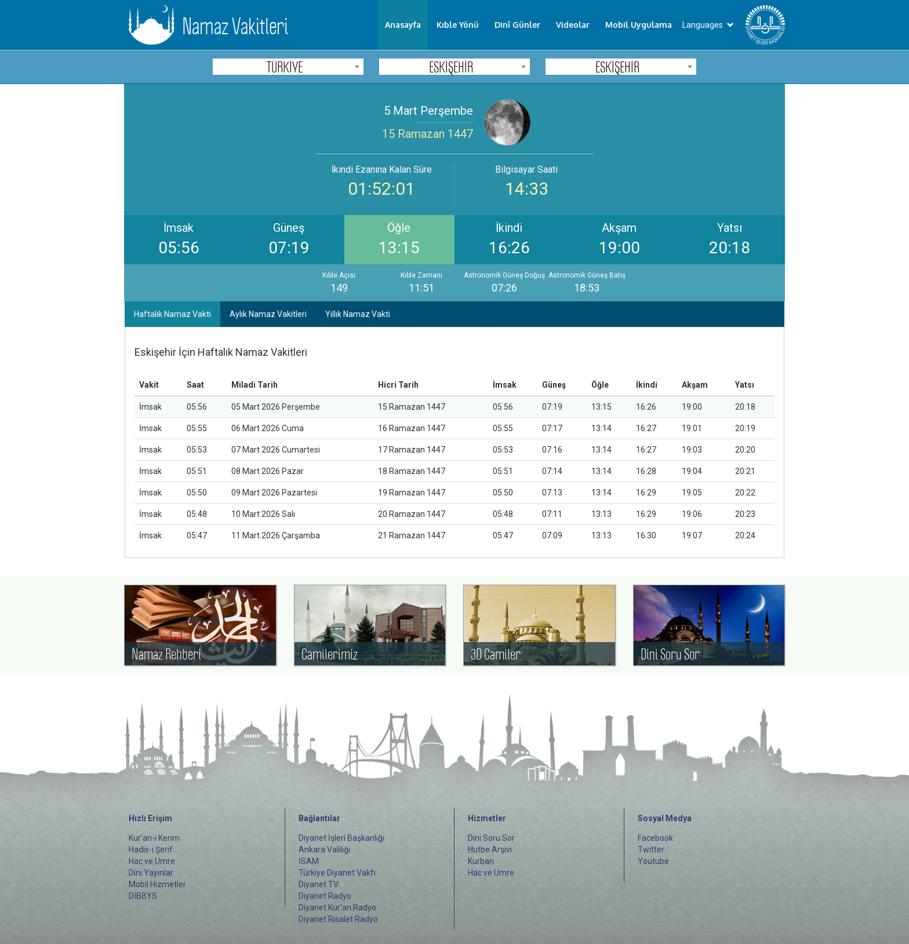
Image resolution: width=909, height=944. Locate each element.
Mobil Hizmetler (157, 884)
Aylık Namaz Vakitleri (268, 314)
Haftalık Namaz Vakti (172, 314)
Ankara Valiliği (324, 849)
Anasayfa (403, 25)
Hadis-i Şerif (151, 849)
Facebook (655, 838)
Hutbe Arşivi (490, 849)
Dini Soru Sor (491, 838)
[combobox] (288, 67)
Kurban (481, 861)
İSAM (309, 861)
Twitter (651, 849)
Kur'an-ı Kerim (154, 838)
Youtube (653, 861)
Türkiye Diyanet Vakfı (337, 872)
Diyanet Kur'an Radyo (337, 907)
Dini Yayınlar (151, 872)
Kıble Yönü (458, 25)
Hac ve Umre (152, 861)
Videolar (573, 25)
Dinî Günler (517, 25)
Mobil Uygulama (638, 25)
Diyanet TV (319, 884)
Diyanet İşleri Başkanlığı (341, 838)
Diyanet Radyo (325, 896)
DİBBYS (143, 896)
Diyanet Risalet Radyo (338, 919)
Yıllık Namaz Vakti (357, 314)
